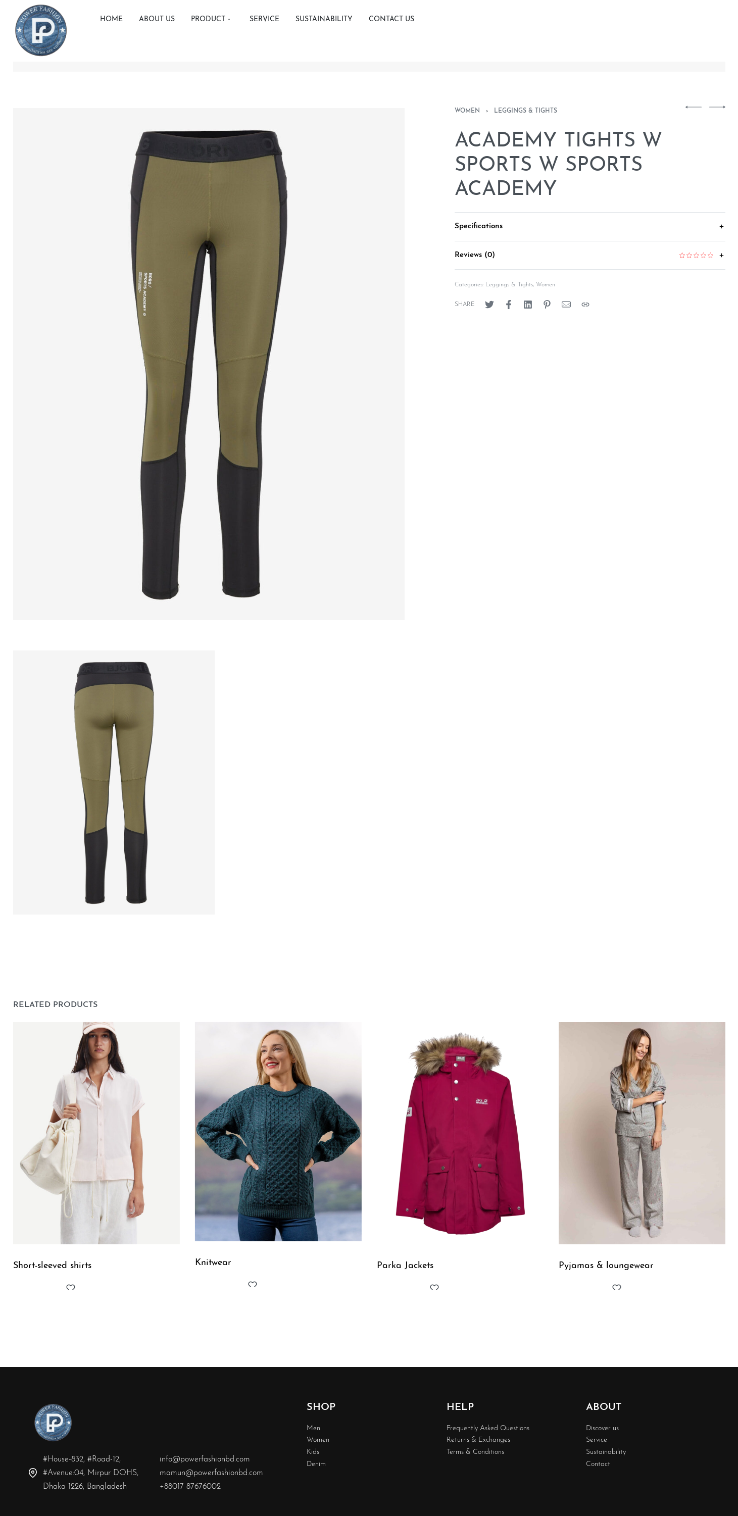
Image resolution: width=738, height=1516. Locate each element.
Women (467, 111)
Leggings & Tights (525, 111)
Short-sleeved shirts (52, 1269)
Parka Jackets (406, 1276)
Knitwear (214, 1269)
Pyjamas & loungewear (607, 1283)
